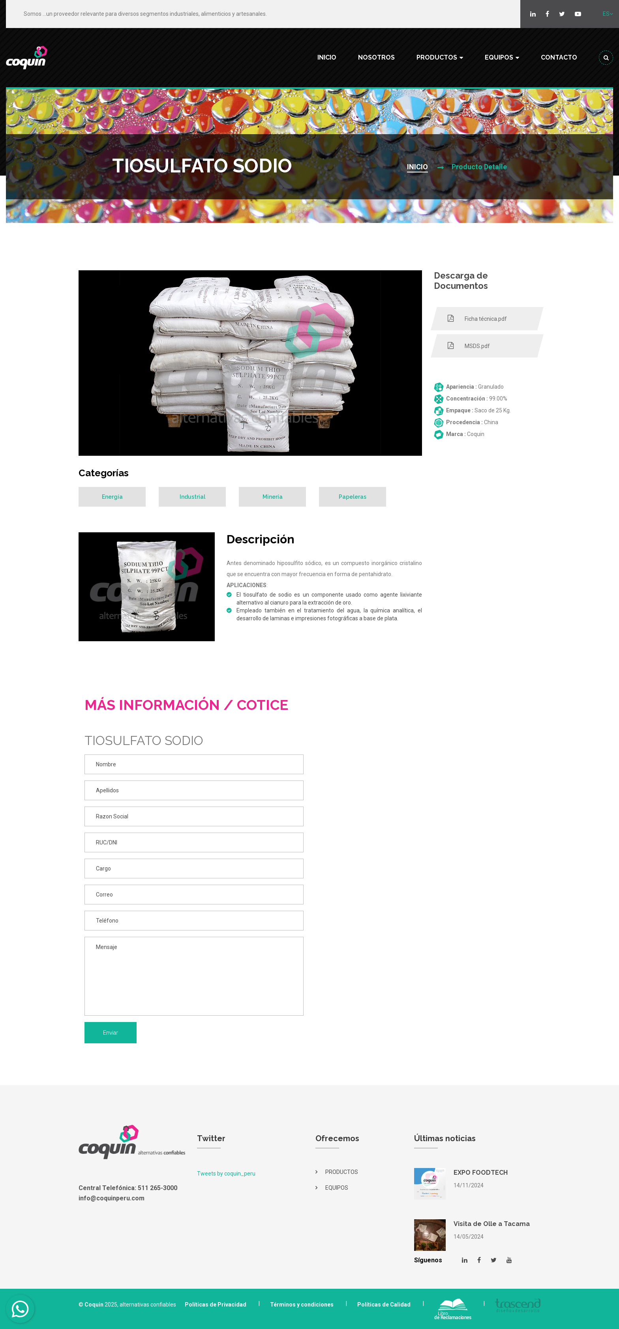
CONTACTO (559, 57)
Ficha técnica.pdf (477, 318)
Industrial (192, 497)
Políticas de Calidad (384, 1304)
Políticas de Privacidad (215, 1304)
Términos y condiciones (302, 1304)
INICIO (326, 57)
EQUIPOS (499, 57)
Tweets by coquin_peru (226, 1173)
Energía (112, 497)
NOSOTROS (376, 57)
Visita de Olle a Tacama (492, 1224)
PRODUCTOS (436, 57)
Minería (273, 497)
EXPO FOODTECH (481, 1172)
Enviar (110, 1033)
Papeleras (352, 497)
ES (608, 14)
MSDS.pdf (469, 345)
